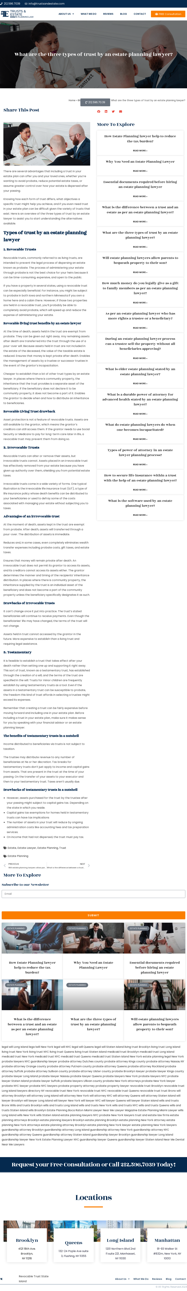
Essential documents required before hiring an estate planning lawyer (140, 184)
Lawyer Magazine (126, 1110)
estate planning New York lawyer (109, 1125)
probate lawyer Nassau (54, 1076)
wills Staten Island (48, 1115)
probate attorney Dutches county (81, 1061)
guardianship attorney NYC (151, 1130)
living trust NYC (39, 1052)
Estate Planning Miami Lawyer (157, 1110)
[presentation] (27, 904)
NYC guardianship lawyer (41, 1061)
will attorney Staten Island (158, 1096)
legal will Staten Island (109, 1047)
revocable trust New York (62, 1091)
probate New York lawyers (116, 1115)
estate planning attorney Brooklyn (64, 1125)
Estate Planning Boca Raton (65, 1110)
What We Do (88, 14)
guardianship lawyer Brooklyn (110, 1135)
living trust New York (15, 1052)
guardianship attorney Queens (22, 1135)
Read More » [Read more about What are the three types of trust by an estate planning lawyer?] (140, 246)
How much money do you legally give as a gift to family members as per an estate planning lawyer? (140, 288)
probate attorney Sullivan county (46, 1071)
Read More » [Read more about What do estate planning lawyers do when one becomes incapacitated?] (140, 439)
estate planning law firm (22, 17)
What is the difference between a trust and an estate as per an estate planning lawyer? (140, 210)
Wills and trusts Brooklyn (26, 1105)
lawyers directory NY (31, 1091)
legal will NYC (62, 1047)
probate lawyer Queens (86, 1076)
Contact (140, 14)
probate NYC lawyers (43, 1086)
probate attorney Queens (109, 1066)
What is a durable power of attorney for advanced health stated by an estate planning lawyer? (140, 399)
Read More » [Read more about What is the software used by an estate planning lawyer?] (140, 515)
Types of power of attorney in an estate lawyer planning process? (140, 453)
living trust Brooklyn (137, 1047)
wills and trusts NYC (125, 1105)
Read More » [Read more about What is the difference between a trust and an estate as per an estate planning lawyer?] (140, 221)
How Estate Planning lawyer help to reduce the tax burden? (140, 139)
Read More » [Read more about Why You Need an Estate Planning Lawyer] (140, 170)
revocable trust (150, 1091)
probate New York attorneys (122, 1081)
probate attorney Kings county (125, 1061)
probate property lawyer (112, 1086)
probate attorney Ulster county (90, 1071)
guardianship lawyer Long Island (152, 1135)
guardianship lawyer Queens (98, 1140)
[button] (99, 111)
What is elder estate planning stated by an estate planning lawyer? (140, 372)
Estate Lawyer (26, 848)
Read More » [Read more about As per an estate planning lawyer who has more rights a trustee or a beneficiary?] (140, 327)
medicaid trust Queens (76, 1056)
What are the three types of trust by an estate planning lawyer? (140, 235)
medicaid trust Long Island (157, 1052)
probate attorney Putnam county (69, 1066)
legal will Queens (83, 1047)
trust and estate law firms (152, 1115)
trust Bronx (168, 1091)
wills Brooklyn (37, 1110)
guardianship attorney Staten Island (67, 1135)
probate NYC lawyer (15, 1086)
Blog (123, 14)
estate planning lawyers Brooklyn (62, 1120)
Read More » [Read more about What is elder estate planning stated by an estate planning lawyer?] (140, 383)
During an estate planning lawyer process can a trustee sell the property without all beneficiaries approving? (140, 343)
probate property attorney (76, 1086)
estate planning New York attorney (142, 1120)
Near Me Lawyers (13, 1144)
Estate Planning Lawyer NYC (60, 1140)
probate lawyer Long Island (20, 1076)
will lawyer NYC (91, 1101)
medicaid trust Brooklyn (123, 1052)
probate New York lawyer (158, 1081)
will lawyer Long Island (38, 1101)
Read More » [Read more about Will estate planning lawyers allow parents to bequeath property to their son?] (140, 272)
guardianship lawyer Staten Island (140, 1140)
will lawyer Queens (113, 1101)
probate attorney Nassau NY (165, 1061)
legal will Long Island (15, 1047)
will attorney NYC (101, 1096)
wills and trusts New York (95, 1105)
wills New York (26, 1115)
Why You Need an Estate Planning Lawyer (140, 161)
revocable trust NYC (93, 1091)
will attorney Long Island (43, 1096)
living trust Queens (62, 1052)
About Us (66, 13)
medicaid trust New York (18, 1056)
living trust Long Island (165, 1047)
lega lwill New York (41, 1047)
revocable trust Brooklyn (146, 1086)
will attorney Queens (126, 1096)
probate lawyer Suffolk (44, 1081)
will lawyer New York (66, 1101)
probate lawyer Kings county (165, 1071)
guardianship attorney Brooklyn (23, 1130)
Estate (12, 848)
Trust (62, 848)
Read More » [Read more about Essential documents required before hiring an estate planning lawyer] (140, 196)
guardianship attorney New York (111, 1130)
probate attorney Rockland (146, 1066)
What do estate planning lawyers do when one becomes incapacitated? (140, 427)
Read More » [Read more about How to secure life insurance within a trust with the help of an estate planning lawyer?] (140, 489)
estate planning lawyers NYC (79, 1115)
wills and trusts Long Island (60, 1105)
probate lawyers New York (120, 1076)
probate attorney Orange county (24, 1066)
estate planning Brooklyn (101, 1120)
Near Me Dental (173, 1140)
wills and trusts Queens (154, 1105)
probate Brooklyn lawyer (128, 1071)
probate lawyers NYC (152, 1076)
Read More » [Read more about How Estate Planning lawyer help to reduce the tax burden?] (140, 150)
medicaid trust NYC (47, 1056)
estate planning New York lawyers (154, 1125)
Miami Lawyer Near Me (99, 1110)
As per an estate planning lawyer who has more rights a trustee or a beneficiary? (140, 316)
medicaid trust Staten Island (110, 1056)
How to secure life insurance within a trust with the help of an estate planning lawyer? (140, 478)
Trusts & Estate (18, 12)
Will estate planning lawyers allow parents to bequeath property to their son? (140, 260)
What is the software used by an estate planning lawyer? (140, 503)
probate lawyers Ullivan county (81, 1081)
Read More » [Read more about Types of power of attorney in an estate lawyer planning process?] (140, 464)
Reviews (108, 14)
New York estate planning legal (150, 1056)
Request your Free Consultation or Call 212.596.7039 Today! (93, 1163)
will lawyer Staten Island (142, 1101)
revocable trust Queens (123, 1091)
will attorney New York (74, 1096)
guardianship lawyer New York (21, 1140)
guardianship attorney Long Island (66, 1130)
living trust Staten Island (91, 1052)
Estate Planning (47, 848)
